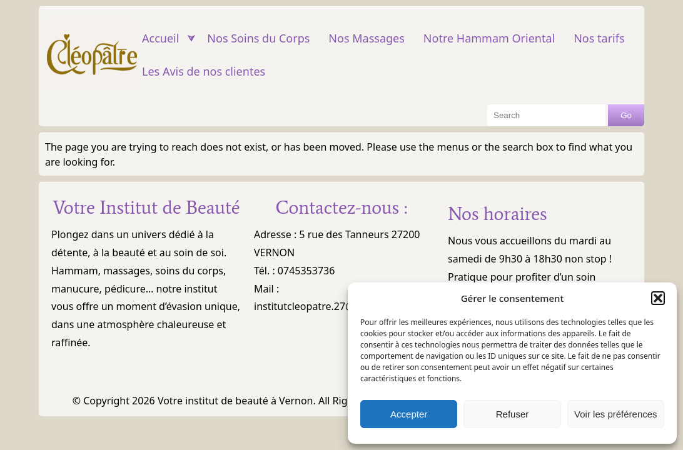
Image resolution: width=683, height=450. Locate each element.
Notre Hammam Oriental (489, 38)
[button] (658, 298)
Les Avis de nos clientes (203, 71)
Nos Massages (366, 38)
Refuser (512, 414)
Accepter (408, 414)
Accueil (160, 38)
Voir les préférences (615, 414)
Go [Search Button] (626, 115)
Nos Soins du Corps (258, 38)
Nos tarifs (599, 38)
